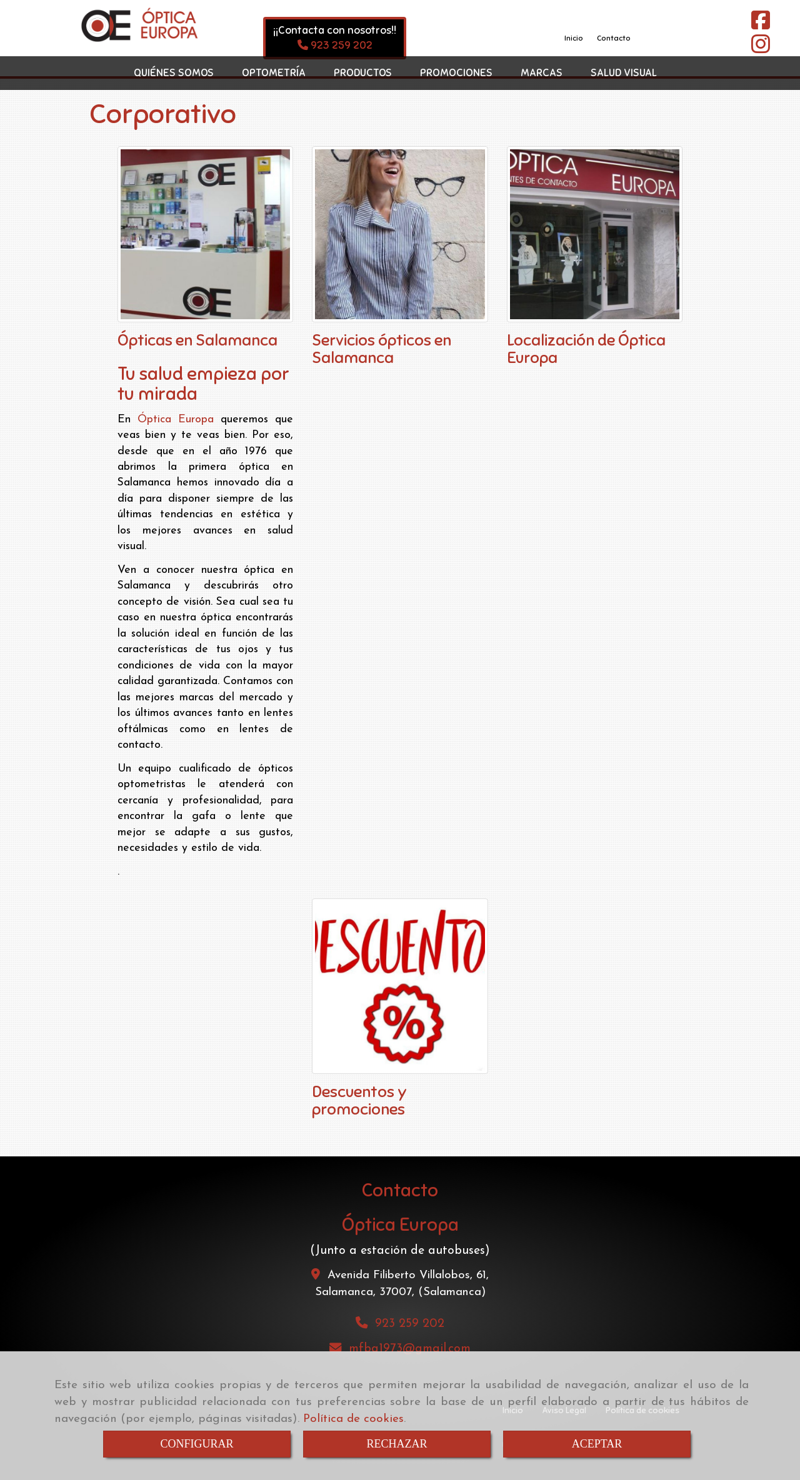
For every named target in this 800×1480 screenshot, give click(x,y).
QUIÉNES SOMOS (174, 72)
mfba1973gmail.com (410, 1349)
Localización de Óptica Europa (586, 348)
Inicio (573, 38)
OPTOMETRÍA (274, 72)
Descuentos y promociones (359, 1100)
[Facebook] (760, 25)
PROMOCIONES (456, 72)
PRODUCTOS (363, 72)
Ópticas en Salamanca (198, 340)
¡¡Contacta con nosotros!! (334, 30)
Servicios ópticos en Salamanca (381, 348)
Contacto (614, 38)
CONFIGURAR (196, 1444)
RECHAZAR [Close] (396, 1444)
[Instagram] (760, 49)
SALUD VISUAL (624, 72)
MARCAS (541, 72)
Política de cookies (353, 1419)
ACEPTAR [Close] (597, 1444)
